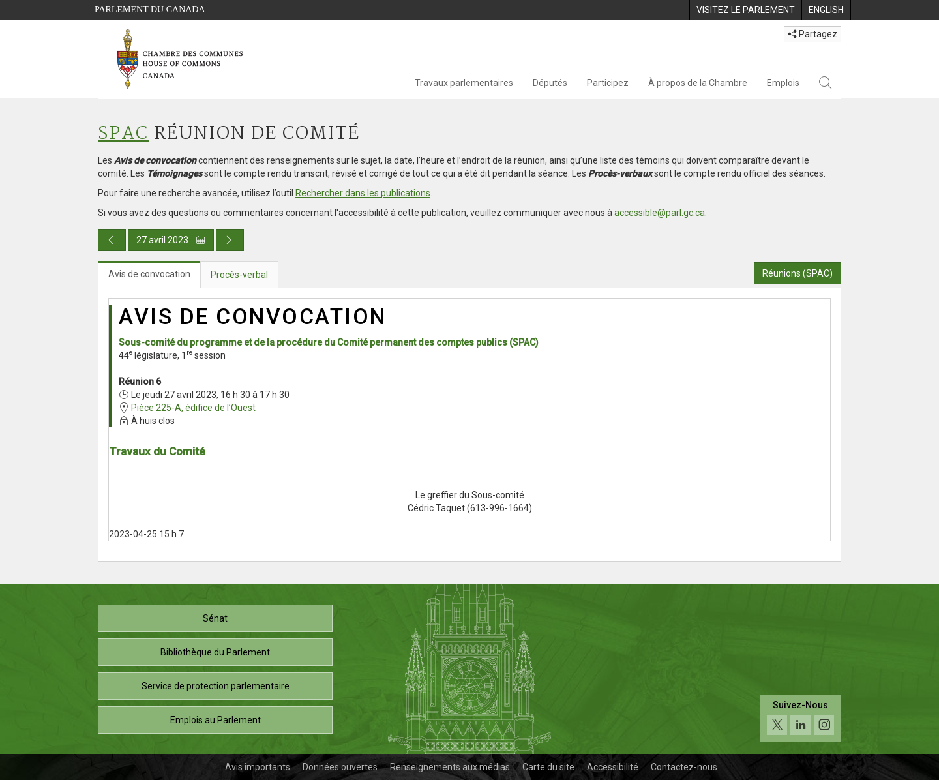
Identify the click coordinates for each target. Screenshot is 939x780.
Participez (608, 83)
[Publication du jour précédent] (112, 240)
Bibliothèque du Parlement (215, 652)
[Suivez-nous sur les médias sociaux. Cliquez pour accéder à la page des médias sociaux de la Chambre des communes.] (800, 718)
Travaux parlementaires (464, 83)
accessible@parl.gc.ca (659, 212)
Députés (550, 83)
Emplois (783, 83)
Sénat (215, 618)
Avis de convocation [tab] (149, 274)
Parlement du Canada (150, 9)
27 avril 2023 (170, 240)
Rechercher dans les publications (362, 193)
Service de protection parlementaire (216, 686)
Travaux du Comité (157, 451)
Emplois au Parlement (215, 720)
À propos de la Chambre (697, 83)
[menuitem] (745, 10)
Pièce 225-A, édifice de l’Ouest (193, 407)
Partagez (812, 34)
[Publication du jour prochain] (230, 240)
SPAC (123, 134)
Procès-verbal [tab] (239, 274)
